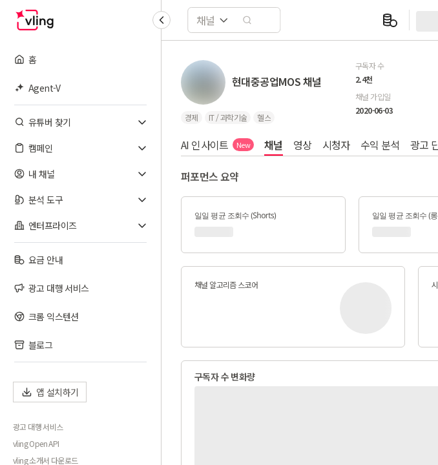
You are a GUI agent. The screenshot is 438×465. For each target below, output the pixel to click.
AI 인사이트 (217, 144)
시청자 (336, 144)
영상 (302, 144)
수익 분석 (380, 144)
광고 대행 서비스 (38, 427)
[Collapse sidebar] (161, 20)
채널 (273, 144)
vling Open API (36, 444)
